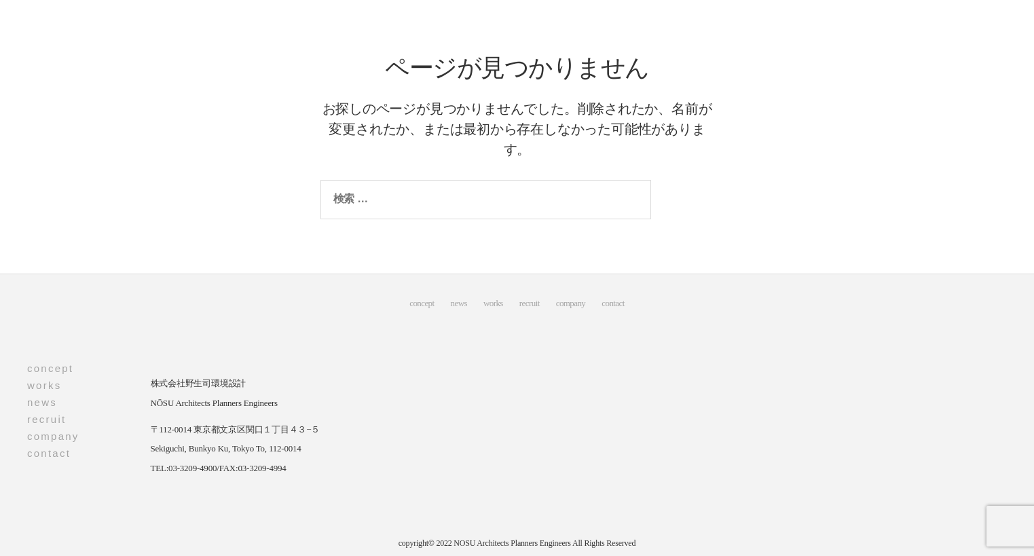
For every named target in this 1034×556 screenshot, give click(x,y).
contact (613, 303)
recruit (529, 303)
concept (421, 303)
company (571, 303)
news (459, 303)
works (493, 303)
